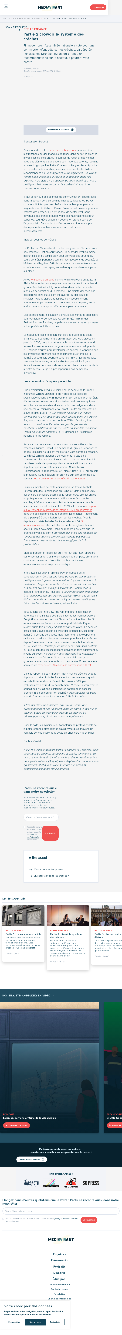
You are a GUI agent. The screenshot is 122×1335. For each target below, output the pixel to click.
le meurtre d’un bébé (42, 279)
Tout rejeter (35, 1322)
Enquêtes (59, 1254)
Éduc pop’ (59, 1279)
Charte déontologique (59, 1298)
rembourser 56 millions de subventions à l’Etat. (64, 665)
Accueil (6, 18)
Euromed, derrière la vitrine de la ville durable (29, 1117)
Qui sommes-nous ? (59, 1284)
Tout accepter (56, 1322)
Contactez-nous (59, 1289)
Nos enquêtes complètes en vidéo (26, 995)
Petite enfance (35, 29)
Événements (59, 1260)
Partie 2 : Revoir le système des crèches (66, 935)
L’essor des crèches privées (48, 869)
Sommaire (11, 27)
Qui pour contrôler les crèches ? (51, 875)
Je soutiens (112, 7)
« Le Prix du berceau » (63, 150)
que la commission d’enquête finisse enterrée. (58, 478)
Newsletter (59, 1293)
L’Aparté (59, 1272)
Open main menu (6, 7)
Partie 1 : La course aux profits (23, 933)
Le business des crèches (26, 18)
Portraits (59, 1266)
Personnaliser (14, 1322)
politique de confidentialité (33, 835)
